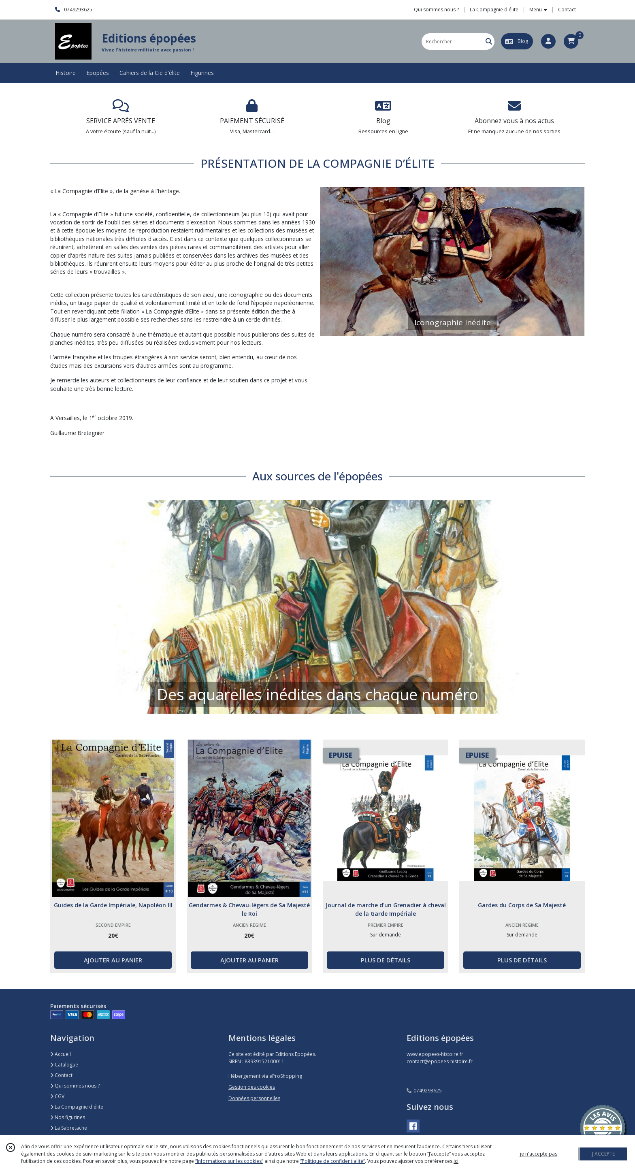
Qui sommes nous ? (75, 1085)
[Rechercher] (489, 41)
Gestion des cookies (251, 1086)
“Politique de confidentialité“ (332, 1161)
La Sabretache (68, 1127)
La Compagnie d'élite (76, 1106)
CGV (57, 1096)
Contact (567, 9)
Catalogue (64, 1064)
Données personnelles (254, 1098)
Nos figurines (67, 1117)
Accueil (60, 1054)
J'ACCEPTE (603, 1153)
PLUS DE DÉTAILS (385, 960)
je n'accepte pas (538, 1153)
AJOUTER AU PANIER (113, 960)
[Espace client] (548, 41)
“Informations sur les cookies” (229, 1161)
